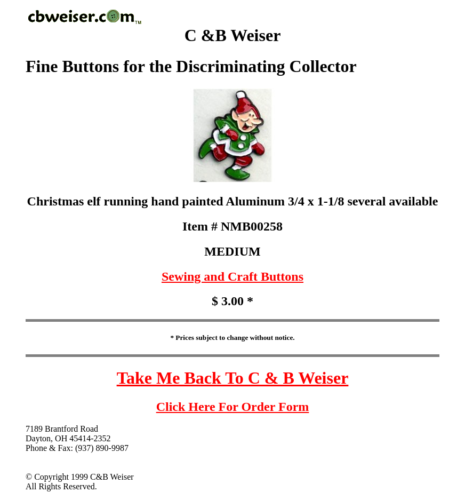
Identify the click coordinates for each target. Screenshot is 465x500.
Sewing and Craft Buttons (232, 276)
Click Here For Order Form (232, 407)
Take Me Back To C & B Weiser (233, 377)
